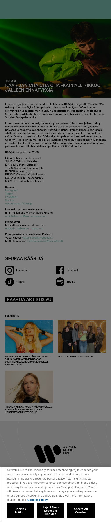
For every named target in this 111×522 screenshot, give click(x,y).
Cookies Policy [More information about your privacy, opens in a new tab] (37, 499)
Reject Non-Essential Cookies (51, 511)
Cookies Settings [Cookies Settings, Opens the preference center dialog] (20, 510)
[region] (55, 494)
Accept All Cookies (81, 510)
